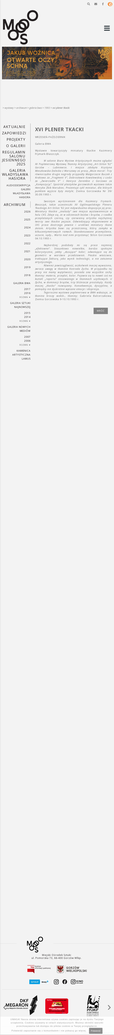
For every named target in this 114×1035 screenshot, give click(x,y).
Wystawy (9, 108)
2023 (27, 235)
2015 (27, 313)
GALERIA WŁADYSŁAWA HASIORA (15, 174)
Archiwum (21, 108)
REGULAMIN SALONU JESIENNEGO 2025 (14, 158)
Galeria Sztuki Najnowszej (20, 305)
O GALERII (15, 145)
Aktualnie (14, 126)
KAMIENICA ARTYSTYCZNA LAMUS (21, 354)
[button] (88, 4)
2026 (27, 211)
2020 (27, 259)
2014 (27, 317)
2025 (27, 219)
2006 (27, 340)
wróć (101, 310)
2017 (27, 289)
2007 (27, 337)
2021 (27, 251)
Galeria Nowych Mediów (19, 329)
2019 (27, 267)
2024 (27, 227)
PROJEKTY (16, 139)
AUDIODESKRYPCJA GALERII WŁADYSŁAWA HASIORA (19, 191)
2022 (27, 243)
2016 (27, 293)
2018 (27, 275)
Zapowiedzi (14, 133)
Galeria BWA (35, 108)
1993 (47, 108)
